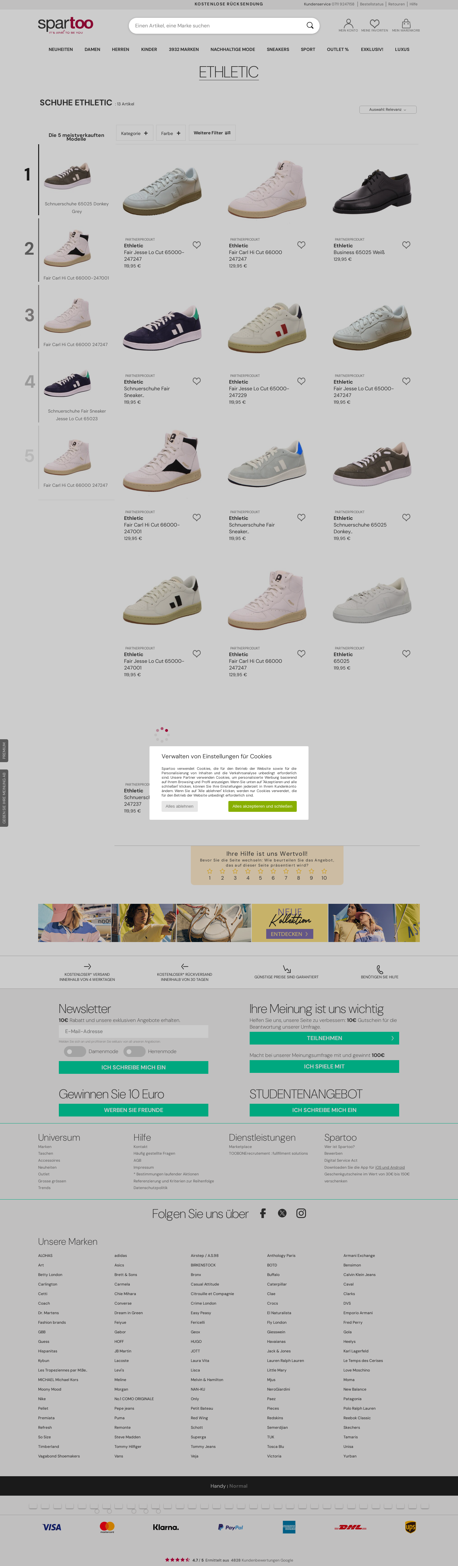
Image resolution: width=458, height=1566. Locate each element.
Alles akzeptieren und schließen (262, 806)
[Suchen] (310, 26)
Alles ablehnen (179, 806)
